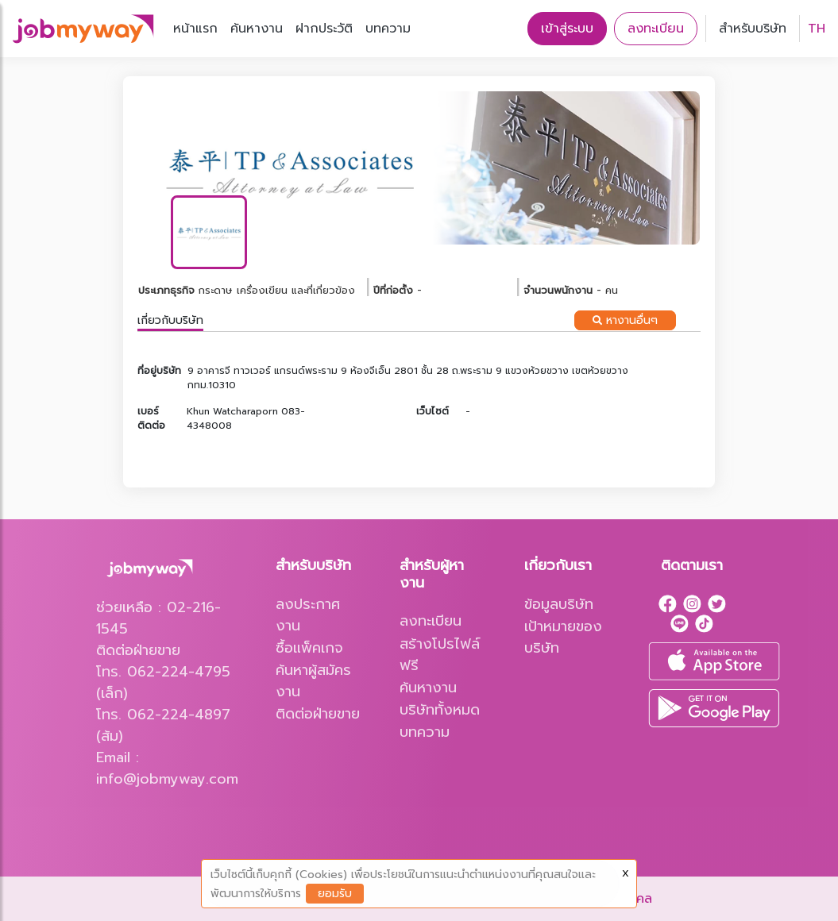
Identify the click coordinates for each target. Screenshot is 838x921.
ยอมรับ (335, 893)
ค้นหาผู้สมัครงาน (313, 681)
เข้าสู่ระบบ (567, 28)
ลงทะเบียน (656, 28)
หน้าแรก (195, 28)
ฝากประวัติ (324, 28)
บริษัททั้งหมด (440, 710)
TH (816, 28)
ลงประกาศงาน (308, 615)
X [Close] (625, 873)
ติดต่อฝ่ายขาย (318, 714)
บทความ (388, 28)
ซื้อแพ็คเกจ (309, 648)
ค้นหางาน (256, 28)
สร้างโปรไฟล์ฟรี (440, 654)
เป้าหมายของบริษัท (563, 637)
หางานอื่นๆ (625, 320)
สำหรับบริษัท (752, 28)
